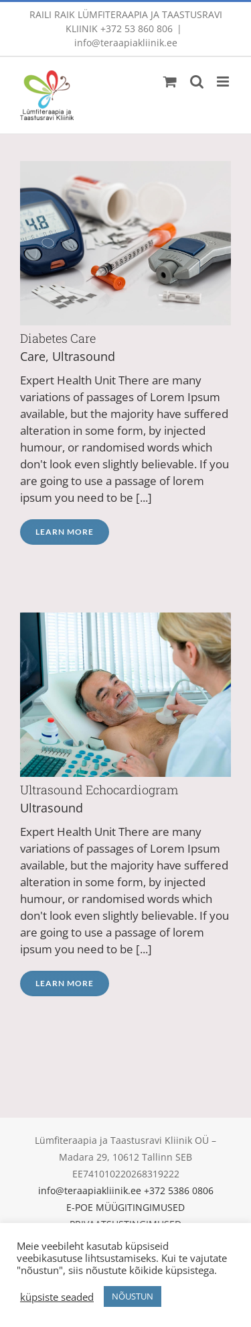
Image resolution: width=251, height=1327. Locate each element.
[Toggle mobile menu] (224, 81)
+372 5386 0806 (179, 1190)
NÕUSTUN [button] (132, 1296)
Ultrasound (83, 356)
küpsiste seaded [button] (57, 1297)
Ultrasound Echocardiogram (99, 790)
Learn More (64, 532)
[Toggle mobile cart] (170, 81)
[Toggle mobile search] (196, 81)
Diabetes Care (58, 338)
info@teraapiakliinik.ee (125, 42)
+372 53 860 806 (136, 28)
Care (33, 356)
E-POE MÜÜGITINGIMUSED (125, 1207)
